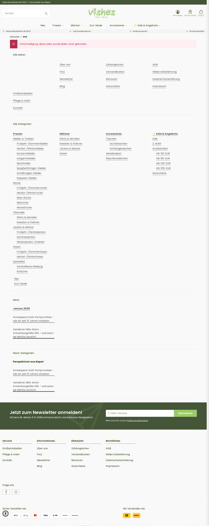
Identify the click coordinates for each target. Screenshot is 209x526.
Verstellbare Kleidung (30, 266)
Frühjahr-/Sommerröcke (32, 188)
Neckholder (24, 163)
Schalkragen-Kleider (29, 173)
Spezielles (19, 261)
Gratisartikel (160, 148)
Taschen (111, 138)
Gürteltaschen (118, 143)
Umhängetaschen (120, 148)
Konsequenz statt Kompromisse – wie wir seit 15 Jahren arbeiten (33, 319)
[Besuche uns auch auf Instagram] (16, 491)
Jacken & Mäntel (23, 227)
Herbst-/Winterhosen (30, 256)
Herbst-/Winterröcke (30, 193)
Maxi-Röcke (24, 197)
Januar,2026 (21, 308)
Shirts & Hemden (27, 217)
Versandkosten (80, 454)
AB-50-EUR (163, 153)
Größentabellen (12, 448)
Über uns (42, 448)
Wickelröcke (24, 207)
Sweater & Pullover (28, 222)
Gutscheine (159, 173)
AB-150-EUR (163, 168)
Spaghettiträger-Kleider (31, 168)
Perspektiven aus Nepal (28, 361)
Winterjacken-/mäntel (30, 242)
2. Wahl (156, 143)
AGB (108, 448)
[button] (178, 13)
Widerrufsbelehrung (118, 454)
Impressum (112, 466)
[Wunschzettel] (190, 13)
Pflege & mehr (11, 454)
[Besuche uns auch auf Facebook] (6, 491)
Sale (155, 138)
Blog (39, 466)
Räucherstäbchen (117, 158)
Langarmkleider (26, 158)
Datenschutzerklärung (119, 460)
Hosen (17, 247)
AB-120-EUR (163, 163)
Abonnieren (185, 413)
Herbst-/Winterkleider (30, 148)
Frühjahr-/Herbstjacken (31, 232)
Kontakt (7, 460)
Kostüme (22, 271)
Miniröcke (22, 202)
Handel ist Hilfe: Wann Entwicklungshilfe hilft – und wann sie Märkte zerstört (33, 333)
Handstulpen (113, 153)
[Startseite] (102, 13)
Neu (16, 279)
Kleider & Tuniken (23, 138)
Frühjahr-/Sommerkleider (32, 143)
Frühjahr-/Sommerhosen (32, 251)
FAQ (39, 454)
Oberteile (19, 212)
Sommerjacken (26, 237)
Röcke (17, 183)
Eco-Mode (20, 283)
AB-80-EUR (163, 158)
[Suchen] (23, 13)
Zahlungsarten (80, 448)
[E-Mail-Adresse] (140, 413)
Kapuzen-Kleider (27, 178)
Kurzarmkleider (26, 153)
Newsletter (43, 460)
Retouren (77, 460)
